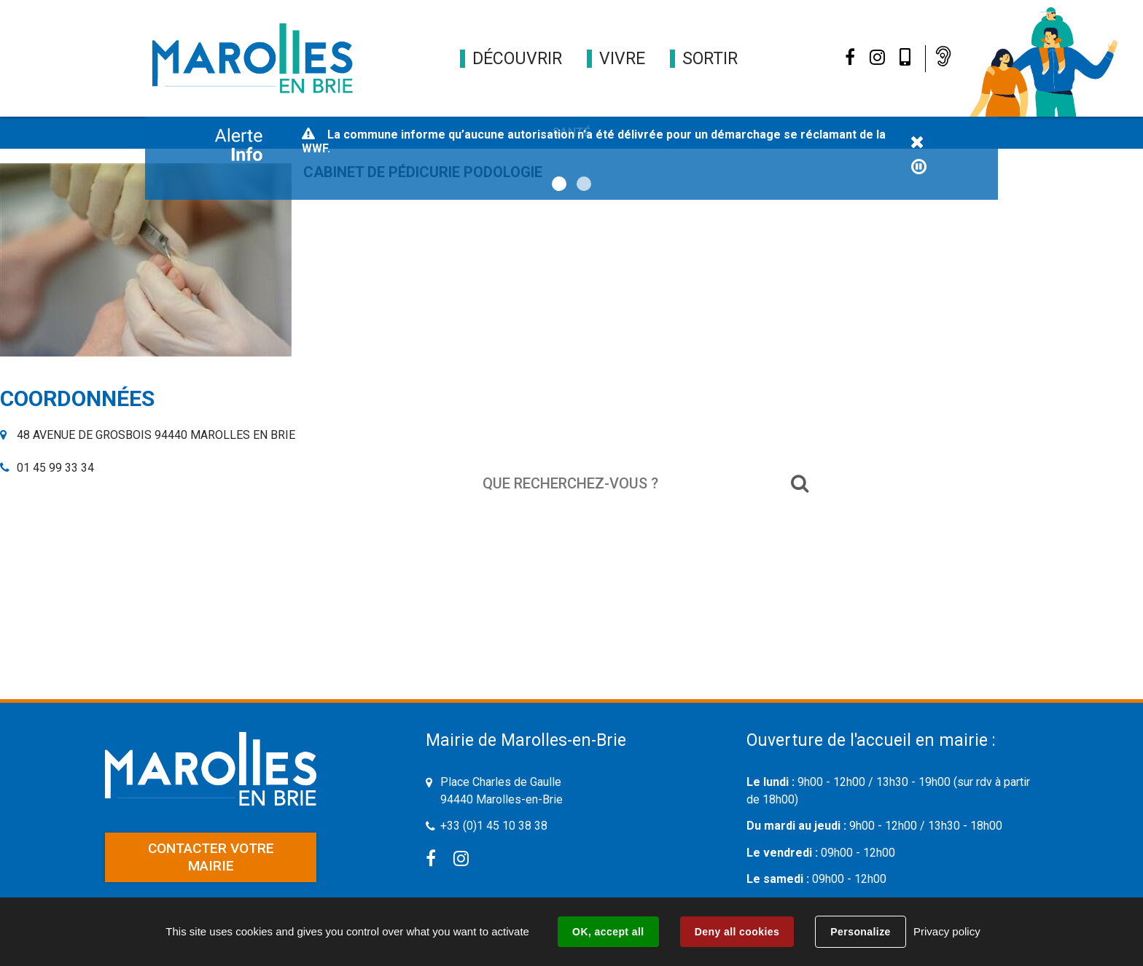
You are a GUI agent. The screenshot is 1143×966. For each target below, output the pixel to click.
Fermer (917, 143)
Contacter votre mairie (211, 857)
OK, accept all (608, 932)
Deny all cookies (737, 932)
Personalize (860, 932)
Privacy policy (946, 931)
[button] (517, 59)
